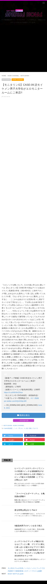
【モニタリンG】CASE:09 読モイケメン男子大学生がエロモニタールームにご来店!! (22, 88)
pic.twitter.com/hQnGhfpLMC (15, 401)
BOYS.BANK (8, 425)
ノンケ (15, 428)
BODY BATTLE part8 (15, 574)
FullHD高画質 (8, 428)
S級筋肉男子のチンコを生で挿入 (28, 526)
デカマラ (35, 428)
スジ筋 (26, 428)
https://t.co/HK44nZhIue (13, 392)
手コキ (20, 428)
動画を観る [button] (23, 415)
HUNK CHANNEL (18, 425)
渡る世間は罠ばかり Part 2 (25, 510)
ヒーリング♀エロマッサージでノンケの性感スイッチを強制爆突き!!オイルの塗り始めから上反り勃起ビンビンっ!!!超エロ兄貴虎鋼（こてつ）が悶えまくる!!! (29, 474)
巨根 (30, 428)
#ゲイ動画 (35, 398)
